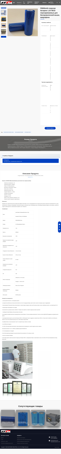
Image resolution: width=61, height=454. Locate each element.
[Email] (59, 224)
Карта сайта (57, 447)
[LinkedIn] (59, 230)
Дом (14, 2)
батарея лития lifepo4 (21, 437)
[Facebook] (59, 227)
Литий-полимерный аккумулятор (23, 441)
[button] (3, 37)
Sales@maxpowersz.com (55, 441)
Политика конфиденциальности (7, 443)
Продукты (19, 2)
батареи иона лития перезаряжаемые (24, 439)
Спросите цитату (37, 3)
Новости (44, 2)
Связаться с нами (4, 441)
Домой (2, 437)
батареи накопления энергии (22, 443)
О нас (24, 3)
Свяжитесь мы (29, 3)
